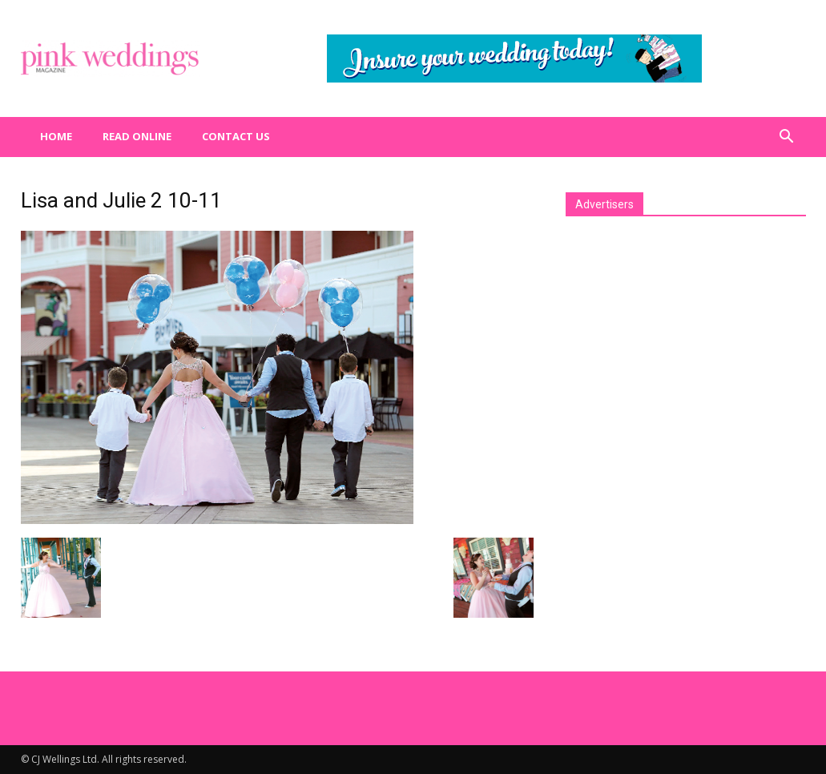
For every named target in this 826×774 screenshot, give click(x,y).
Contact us (236, 136)
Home (56, 136)
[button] (787, 137)
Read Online (137, 136)
